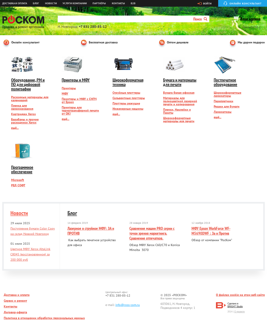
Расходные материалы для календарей (29, 98)
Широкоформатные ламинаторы (227, 94)
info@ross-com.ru (127, 305)
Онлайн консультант (245, 3)
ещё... (15, 128)
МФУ (65, 94)
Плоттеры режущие (126, 103)
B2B (133, 3)
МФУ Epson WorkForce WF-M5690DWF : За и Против (211, 231)
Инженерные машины (128, 109)
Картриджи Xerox (23, 114)
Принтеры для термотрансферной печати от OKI (80, 110)
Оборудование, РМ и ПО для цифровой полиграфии (28, 84)
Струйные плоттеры (126, 93)
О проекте (239, 311)
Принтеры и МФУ (76, 80)
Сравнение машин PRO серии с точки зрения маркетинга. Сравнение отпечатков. (151, 233)
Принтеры (69, 88)
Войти (207, 3)
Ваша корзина (250, 18)
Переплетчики (223, 101)
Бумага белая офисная (178, 93)
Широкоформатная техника (128, 82)
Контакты (118, 3)
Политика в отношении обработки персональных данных (44, 318)
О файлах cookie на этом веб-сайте (240, 295)
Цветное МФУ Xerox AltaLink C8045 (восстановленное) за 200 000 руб (30, 254)
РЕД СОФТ (18, 185)
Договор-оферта (15, 312)
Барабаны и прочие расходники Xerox (25, 120)
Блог (36, 3)
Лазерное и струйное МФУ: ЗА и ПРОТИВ (90, 231)
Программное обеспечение (22, 169)
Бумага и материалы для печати (179, 82)
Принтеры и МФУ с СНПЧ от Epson (79, 100)
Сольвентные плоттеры (129, 98)
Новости (51, 3)
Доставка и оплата (14, 3)
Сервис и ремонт (15, 301)
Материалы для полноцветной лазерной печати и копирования (180, 101)
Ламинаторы (222, 112)
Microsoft (17, 180)
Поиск (200, 19)
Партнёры (99, 3)
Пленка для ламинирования (22, 107)
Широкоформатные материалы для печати (178, 119)
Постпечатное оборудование (225, 82)
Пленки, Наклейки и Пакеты (177, 111)
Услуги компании (75, 3)
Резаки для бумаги (226, 106)
